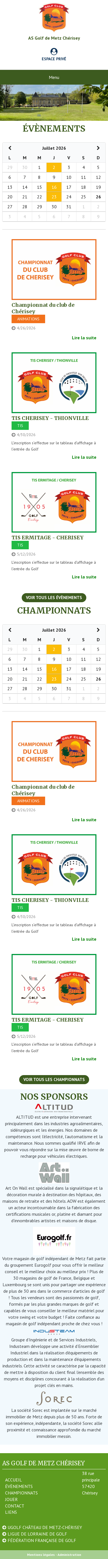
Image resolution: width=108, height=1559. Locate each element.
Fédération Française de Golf (42, 1540)
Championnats (21, 1493)
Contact (14, 1506)
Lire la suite (84, 337)
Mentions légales (41, 1554)
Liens (11, 1512)
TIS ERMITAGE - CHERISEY (47, 537)
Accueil (13, 1480)
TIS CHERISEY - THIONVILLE (50, 418)
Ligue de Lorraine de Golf (37, 1534)
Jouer (11, 1499)
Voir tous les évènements (54, 597)
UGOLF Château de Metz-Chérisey (45, 1527)
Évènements (19, 1486)
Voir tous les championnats (54, 1079)
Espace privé (54, 55)
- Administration (68, 1554)
